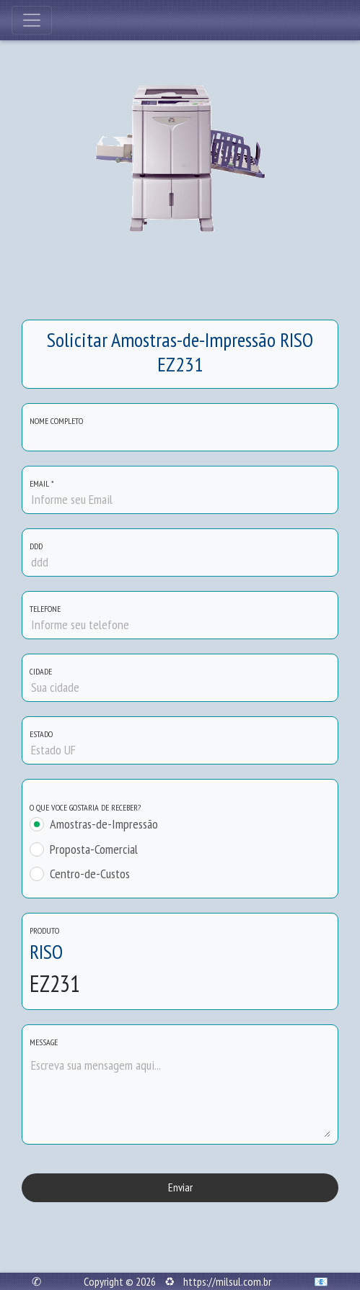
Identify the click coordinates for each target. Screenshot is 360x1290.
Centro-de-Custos (90, 874)
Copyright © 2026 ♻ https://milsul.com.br (177, 1281)
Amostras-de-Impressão (104, 824)
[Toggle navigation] (32, 20)
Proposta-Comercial (94, 849)
